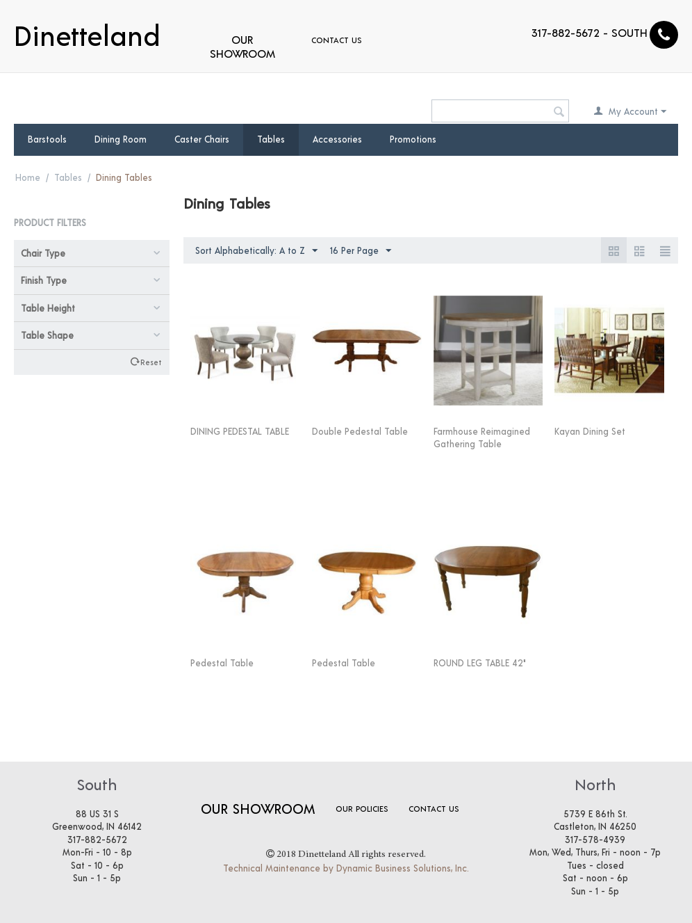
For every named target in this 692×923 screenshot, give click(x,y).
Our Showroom (242, 46)
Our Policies (362, 808)
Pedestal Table (222, 662)
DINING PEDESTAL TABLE (239, 431)
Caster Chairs (201, 139)
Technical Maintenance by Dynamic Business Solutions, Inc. (346, 868)
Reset (150, 362)
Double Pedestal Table (360, 431)
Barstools (47, 139)
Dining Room (120, 139)
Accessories (337, 139)
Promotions (413, 139)
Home (27, 177)
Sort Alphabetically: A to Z (256, 251)
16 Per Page (360, 251)
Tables (271, 139)
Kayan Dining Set (589, 431)
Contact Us (336, 40)
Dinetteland (87, 33)
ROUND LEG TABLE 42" (480, 662)
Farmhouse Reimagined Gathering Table (482, 438)
